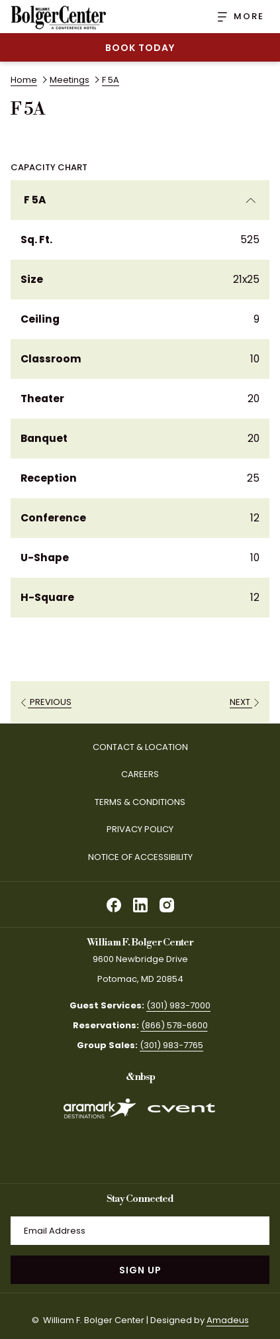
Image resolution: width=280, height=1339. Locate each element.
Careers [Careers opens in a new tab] (154, 775)
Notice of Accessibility (140, 857)
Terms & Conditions (140, 802)
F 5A (140, 200)
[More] (236, 17)
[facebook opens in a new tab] (114, 903)
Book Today (140, 47)
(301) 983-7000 (178, 1005)
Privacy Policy (140, 829)
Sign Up (140, 1270)
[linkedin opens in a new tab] (140, 903)
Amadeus (228, 1320)
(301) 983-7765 (171, 1045)
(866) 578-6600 (174, 1025)
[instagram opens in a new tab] (167, 903)
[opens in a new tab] (99, 1130)
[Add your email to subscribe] (140, 1230)
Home (24, 80)
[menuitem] (140, 747)
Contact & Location (140, 747)
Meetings (69, 80)
